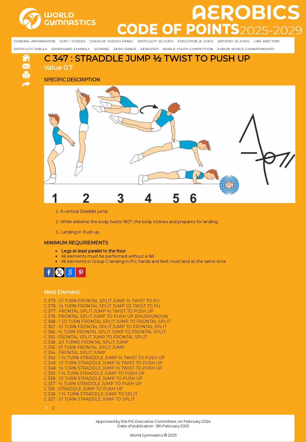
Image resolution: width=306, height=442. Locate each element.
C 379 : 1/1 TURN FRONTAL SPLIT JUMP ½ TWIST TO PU (101, 300)
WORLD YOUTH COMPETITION (187, 49)
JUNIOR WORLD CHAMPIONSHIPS (245, 49)
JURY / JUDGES (73, 41)
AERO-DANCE (125, 49)
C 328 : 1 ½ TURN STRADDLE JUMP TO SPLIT (90, 394)
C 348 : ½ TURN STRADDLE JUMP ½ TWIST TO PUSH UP (103, 368)
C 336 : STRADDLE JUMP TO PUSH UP (83, 388)
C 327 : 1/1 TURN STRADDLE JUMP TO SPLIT (89, 399)
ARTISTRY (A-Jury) (234, 41)
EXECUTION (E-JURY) (196, 41)
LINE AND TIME (267, 41)
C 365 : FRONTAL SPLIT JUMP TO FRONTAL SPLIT (95, 337)
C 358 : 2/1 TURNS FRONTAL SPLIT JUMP (86, 342)
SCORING (102, 49)
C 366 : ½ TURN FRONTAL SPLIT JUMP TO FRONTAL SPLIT (105, 331)
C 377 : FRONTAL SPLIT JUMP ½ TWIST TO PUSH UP (99, 311)
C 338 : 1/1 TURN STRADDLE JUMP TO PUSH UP (93, 378)
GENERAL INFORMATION (35, 41)
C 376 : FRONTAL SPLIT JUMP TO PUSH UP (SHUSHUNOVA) (106, 316)
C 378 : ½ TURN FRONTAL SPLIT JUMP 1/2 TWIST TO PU (102, 306)
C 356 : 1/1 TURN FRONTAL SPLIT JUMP (84, 347)
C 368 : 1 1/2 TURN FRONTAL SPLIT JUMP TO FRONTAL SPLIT (107, 321)
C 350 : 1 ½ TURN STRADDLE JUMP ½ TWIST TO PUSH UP (104, 357)
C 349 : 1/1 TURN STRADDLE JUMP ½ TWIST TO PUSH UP (103, 363)
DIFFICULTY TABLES (30, 49)
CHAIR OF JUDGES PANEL (112, 41)
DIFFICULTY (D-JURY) (156, 41)
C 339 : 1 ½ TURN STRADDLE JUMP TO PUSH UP (94, 373)
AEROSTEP (149, 49)
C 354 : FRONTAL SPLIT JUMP (74, 352)
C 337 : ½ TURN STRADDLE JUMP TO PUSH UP (93, 383)
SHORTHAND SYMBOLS (70, 49)
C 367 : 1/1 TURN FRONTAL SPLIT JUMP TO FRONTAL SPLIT (105, 326)
